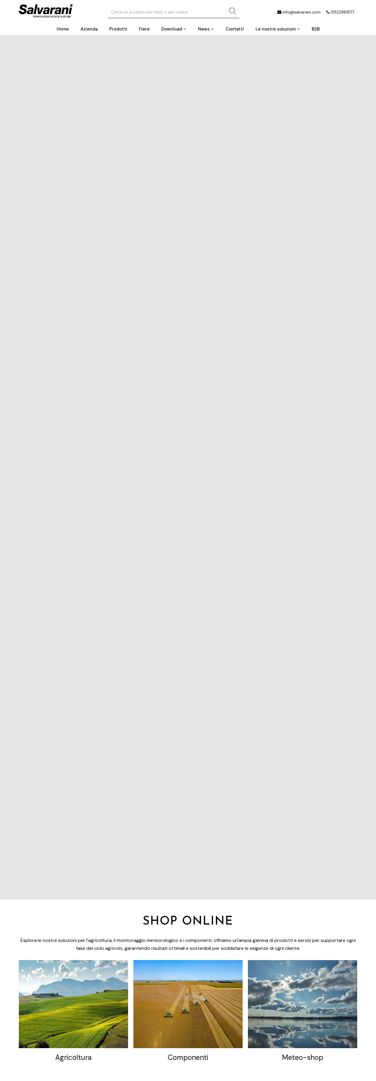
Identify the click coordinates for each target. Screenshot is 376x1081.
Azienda (89, 29)
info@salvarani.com (301, 12)
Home (63, 29)
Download (173, 29)
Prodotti (118, 29)
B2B (316, 29)
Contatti (235, 29)
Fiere (144, 29)
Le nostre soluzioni (278, 29)
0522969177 (342, 12)
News (206, 29)
